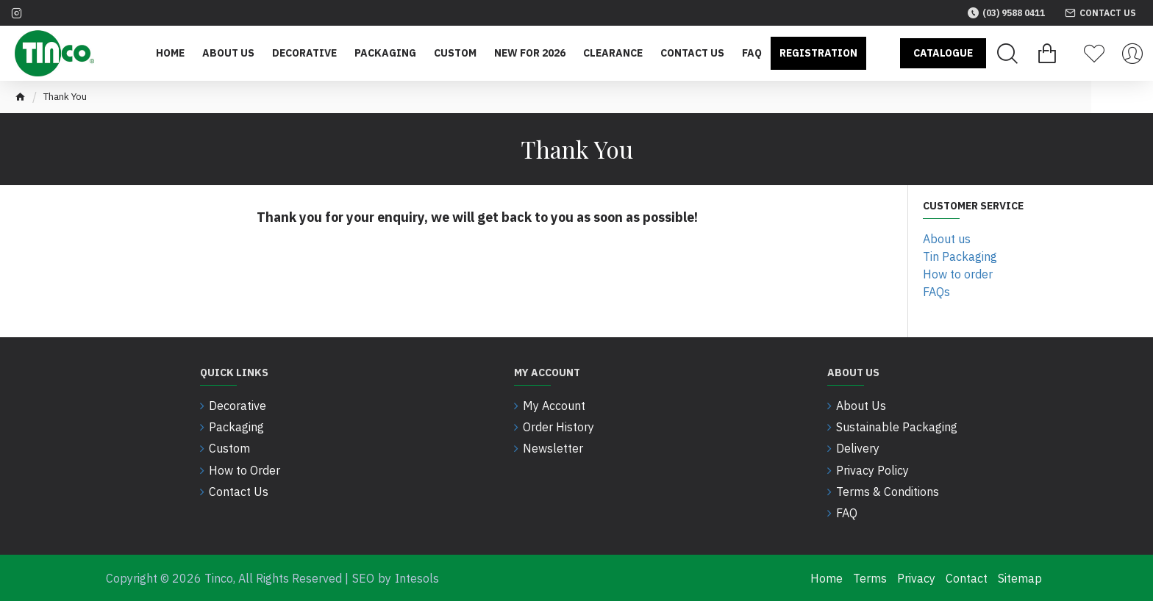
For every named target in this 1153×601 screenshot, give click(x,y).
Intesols (417, 577)
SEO (363, 577)
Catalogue (943, 53)
